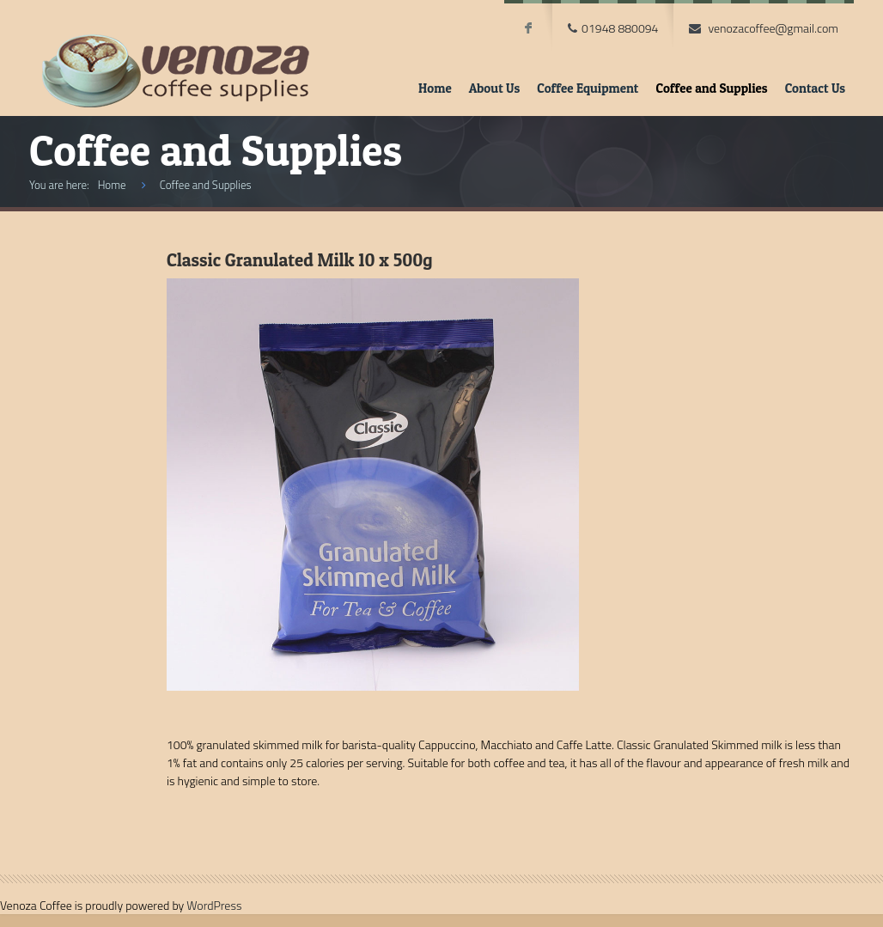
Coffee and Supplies (711, 88)
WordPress (213, 905)
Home (435, 88)
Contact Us (815, 88)
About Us (495, 88)
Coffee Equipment (587, 88)
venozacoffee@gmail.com (773, 28)
